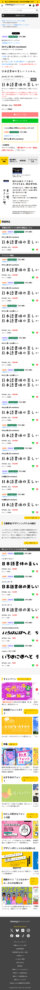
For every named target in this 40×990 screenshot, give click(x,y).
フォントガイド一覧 (30, 712)
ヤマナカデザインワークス (9, 625)
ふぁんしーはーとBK (9, 651)
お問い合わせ (20, 962)
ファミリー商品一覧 (31, 518)
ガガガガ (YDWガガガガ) (10, 628)
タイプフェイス (11, 20)
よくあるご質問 (20, 959)
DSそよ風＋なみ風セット (10, 311)
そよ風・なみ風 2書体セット (17, 61)
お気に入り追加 (20, 114)
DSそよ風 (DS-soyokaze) (13, 139)
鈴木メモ (4, 555)
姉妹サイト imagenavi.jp (20, 973)
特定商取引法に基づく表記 (20, 952)
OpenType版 (6, 64)
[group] (17, 694)
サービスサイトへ (33, 881)
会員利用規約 (20, 949)
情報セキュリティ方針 (20, 945)
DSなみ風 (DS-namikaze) (10, 407)
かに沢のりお (5, 648)
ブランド (9, 24)
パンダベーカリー (8, 559)
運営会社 (20, 966)
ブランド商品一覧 (30, 543)
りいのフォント (6, 578)
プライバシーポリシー (20, 942)
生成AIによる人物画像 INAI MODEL (20, 983)
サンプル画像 (4, 160)
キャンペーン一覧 (23, 679)
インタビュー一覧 (31, 816)
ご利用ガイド (20, 955)
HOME (3, 20)
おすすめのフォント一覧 (28, 779)
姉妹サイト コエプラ (20, 979)
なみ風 (4, 56)
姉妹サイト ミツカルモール (20, 969)
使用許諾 (23, 160)
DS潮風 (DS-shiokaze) (9, 476)
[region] (20, 84)
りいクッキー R (7, 582)
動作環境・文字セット (13, 160)
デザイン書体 (21, 20)
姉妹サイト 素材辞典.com (20, 976)
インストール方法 (32, 160)
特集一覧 (12, 744)
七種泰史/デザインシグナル (21, 24)
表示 (33, 79)
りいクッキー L (7, 605)
